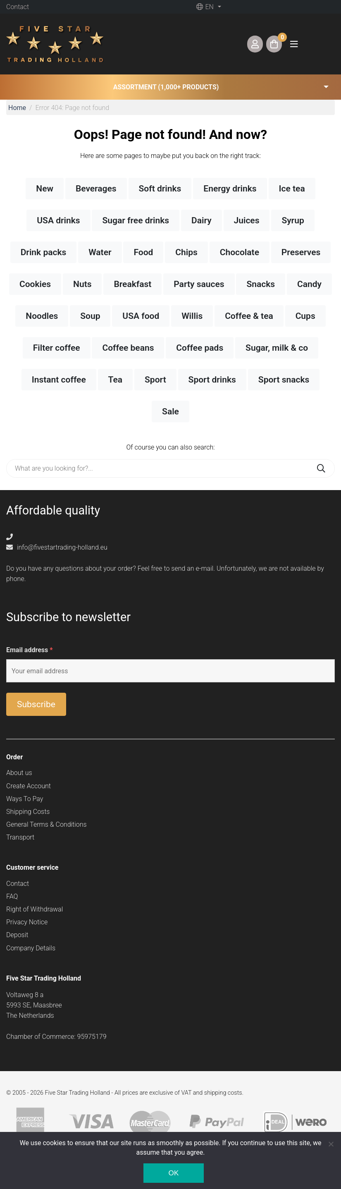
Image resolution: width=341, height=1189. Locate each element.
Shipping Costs (28, 812)
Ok (173, 1173)
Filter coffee (56, 348)
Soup (90, 316)
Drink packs (44, 252)
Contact (17, 7)
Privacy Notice (27, 922)
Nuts (82, 284)
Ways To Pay (24, 799)
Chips (186, 252)
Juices (247, 220)
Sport (155, 380)
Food (143, 252)
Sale (170, 411)
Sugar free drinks (135, 220)
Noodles (42, 316)
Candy (309, 284)
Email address (29, 650)
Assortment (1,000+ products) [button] (166, 87)
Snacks (260, 284)
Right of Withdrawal (34, 909)
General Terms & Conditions (46, 824)
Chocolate (239, 252)
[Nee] (331, 1144)
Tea (115, 380)
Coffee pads (199, 348)
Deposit (17, 935)
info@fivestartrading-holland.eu (56, 547)
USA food (140, 316)
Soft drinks (160, 189)
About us (19, 773)
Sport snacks (284, 380)
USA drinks (58, 220)
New (44, 189)
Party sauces (199, 284)
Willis (192, 316)
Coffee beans (128, 348)
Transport (20, 837)
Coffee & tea (249, 316)
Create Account (28, 786)
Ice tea (292, 189)
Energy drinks (229, 189)
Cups (305, 316)
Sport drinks (212, 380)
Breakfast (132, 284)
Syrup (292, 220)
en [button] (205, 7)
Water (99, 252)
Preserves (300, 252)
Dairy (201, 220)
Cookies (35, 284)
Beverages (96, 189)
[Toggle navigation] (294, 44)
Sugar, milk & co (277, 348)
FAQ (12, 896)
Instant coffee (59, 380)
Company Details (30, 948)
